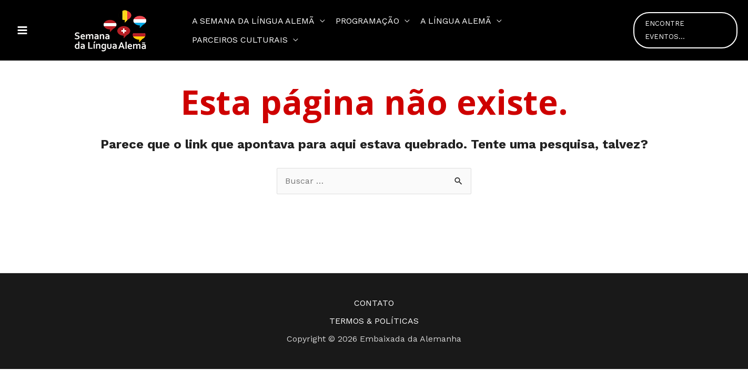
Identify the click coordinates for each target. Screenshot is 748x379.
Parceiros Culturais (240, 40)
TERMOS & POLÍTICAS (374, 321)
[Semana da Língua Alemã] (110, 30)
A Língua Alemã (455, 21)
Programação (367, 21)
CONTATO (374, 303)
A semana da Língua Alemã (253, 21)
